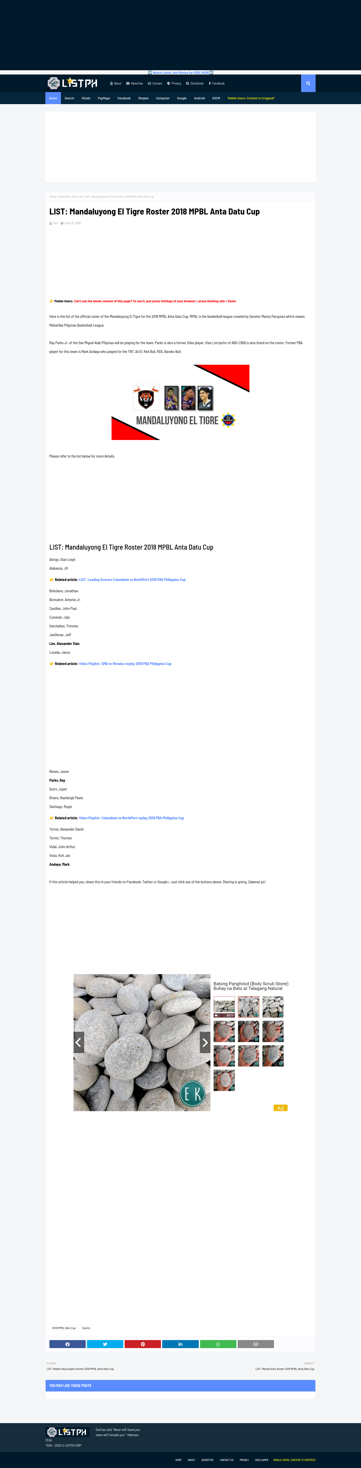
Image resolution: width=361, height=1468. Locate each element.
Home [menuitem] (53, 98)
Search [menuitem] (69, 98)
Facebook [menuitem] (124, 98)
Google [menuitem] (182, 98)
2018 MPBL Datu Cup (70, 196)
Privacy (174, 83)
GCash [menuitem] (86, 98)
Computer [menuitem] (162, 98)
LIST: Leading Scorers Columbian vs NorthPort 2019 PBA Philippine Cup (132, 579)
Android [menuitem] (199, 98)
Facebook (217, 83)
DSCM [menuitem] (216, 98)
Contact (155, 83)
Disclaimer (195, 83)
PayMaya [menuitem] (104, 98)
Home (52, 196)
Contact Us (226, 1459)
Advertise (134, 83)
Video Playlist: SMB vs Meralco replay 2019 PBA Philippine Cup (125, 663)
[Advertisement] (180, 35)
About (115, 83)
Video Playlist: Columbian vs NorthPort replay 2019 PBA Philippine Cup (131, 818)
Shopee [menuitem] (143, 98)
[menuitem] (251, 98)
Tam (55, 223)
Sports (86, 1328)
